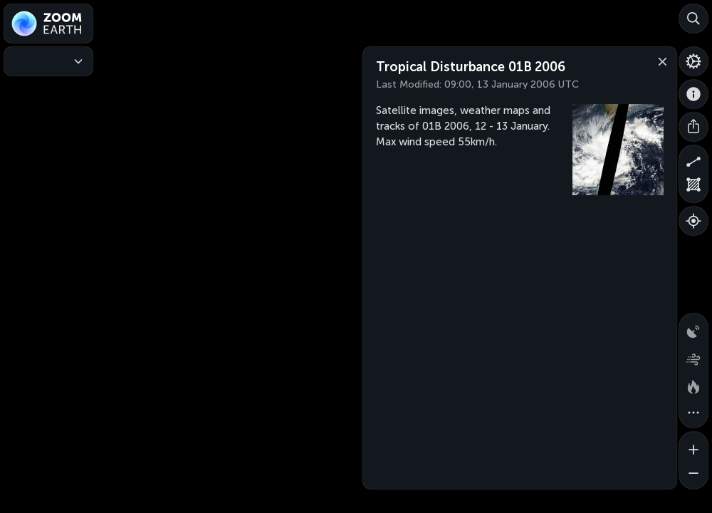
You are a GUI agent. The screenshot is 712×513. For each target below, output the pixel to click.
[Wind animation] (693, 356)
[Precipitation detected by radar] (693, 328)
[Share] (693, 127)
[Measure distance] (693, 159)
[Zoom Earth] (48, 23)
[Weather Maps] (48, 61)
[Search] (693, 18)
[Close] (659, 60)
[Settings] (693, 61)
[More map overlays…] (693, 413)
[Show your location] (693, 221)
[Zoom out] (693, 474)
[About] (693, 94)
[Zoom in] (693, 446)
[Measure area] (693, 188)
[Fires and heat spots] (693, 384)
